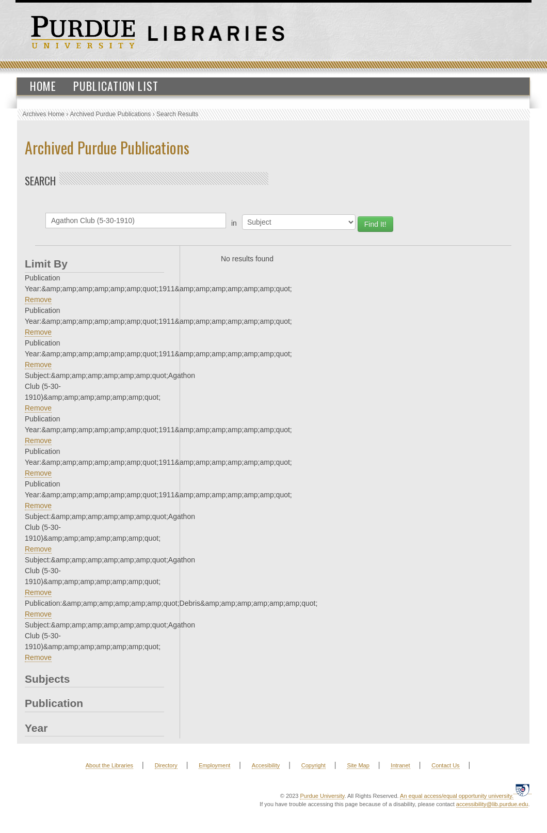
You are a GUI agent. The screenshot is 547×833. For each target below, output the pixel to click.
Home (43, 85)
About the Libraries (109, 765)
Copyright (313, 765)
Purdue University (322, 796)
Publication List (115, 85)
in (234, 223)
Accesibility (266, 765)
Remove (38, 299)
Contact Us (445, 765)
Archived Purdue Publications (110, 114)
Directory (166, 765)
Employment (214, 765)
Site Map (358, 765)
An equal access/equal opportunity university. (456, 796)
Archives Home (44, 114)
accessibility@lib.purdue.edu (492, 804)
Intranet (400, 765)
